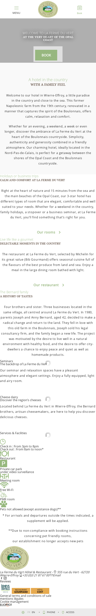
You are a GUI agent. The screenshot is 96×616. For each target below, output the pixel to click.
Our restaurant (47, 285)
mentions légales (12, 599)
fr (29, 612)
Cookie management (14, 602)
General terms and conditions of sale (25, 596)
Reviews (5, 581)
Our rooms (48, 232)
